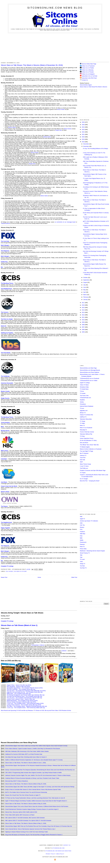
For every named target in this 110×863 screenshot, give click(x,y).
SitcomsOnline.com (58, 848)
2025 (83, 124)
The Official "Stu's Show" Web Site (89, 444)
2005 (83, 332)
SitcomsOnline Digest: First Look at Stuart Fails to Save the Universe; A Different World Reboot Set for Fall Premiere (36, 806)
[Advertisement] (55, 47)
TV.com (82, 408)
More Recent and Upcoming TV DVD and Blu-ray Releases (17, 710)
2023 (83, 129)
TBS (81, 555)
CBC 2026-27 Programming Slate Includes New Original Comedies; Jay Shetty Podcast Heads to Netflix (33, 772)
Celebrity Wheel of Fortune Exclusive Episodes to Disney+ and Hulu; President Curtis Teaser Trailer (32, 778)
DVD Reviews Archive (65, 710)
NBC (81, 538)
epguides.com (84, 410)
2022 (83, 132)
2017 (83, 302)
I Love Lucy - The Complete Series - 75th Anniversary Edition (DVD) (25, 703)
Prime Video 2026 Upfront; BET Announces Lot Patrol (19, 815)
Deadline (82, 400)
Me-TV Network (84, 453)
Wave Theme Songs (85, 464)
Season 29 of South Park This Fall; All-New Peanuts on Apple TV (22, 795)
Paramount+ (83, 542)
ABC (81, 516)
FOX (81, 529)
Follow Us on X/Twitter (88, 68)
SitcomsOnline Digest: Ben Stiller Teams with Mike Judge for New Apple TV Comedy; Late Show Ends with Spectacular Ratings (39, 786)
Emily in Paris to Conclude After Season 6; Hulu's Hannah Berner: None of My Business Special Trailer (33, 789)
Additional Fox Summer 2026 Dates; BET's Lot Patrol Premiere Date (23, 754)
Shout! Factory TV (85, 553)
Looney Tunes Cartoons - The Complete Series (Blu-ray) (22, 705)
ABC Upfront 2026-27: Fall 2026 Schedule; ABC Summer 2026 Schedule (25, 817)
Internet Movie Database (86, 406)
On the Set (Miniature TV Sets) (88, 440)
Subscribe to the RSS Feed (89, 78)
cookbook (63, 650)
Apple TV (82, 518)
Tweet (2, 223)
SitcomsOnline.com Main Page (88, 368)
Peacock (82, 544)
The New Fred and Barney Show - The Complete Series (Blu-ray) (24, 696)
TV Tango (82, 421)
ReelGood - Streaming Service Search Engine (92, 550)
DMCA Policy (60, 853)
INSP (81, 462)
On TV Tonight (84, 478)
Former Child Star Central (87, 432)
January (85, 299)
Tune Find (82, 457)
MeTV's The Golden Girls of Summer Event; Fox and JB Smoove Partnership (26, 792)
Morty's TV (83, 412)
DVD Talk (82, 459)
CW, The (82, 525)
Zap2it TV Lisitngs (85, 382)
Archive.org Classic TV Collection (89, 521)
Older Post (74, 577)
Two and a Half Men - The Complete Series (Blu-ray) (21, 689)
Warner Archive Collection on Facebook (90, 449)
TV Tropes (83, 472)
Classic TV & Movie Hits (86, 414)
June (84, 287)
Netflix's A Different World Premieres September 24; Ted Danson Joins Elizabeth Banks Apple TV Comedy (34, 760)
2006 (83, 329)
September (86, 280)
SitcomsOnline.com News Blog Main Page (58, 850)
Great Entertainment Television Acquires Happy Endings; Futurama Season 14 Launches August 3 (31, 809)
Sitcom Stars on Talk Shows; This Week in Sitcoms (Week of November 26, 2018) (32, 65)
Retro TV (82, 425)
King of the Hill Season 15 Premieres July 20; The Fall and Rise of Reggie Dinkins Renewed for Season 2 (33, 834)
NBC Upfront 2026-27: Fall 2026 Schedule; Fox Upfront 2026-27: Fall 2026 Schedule (28, 820)
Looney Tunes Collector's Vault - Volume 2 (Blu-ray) (21, 699)
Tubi (81, 557)
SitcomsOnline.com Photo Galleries (89, 372)
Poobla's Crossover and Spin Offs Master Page (92, 470)
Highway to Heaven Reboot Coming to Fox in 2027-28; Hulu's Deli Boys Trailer (26, 832)
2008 (83, 324)
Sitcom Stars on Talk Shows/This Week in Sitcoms (93, 86)
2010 (83, 319)
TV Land (82, 559)
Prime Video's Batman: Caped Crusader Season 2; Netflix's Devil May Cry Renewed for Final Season (32, 748)
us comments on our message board (65, 222)
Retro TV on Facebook (86, 427)
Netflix (81, 540)
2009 (83, 322)
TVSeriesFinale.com (85, 397)
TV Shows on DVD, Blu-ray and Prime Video (46, 710)
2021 (83, 134)
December (86, 144)
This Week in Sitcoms (20, 571)
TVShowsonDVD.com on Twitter (88, 380)
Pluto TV (82, 546)
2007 (83, 327)
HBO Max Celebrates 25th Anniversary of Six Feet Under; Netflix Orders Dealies (27, 751)
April (84, 292)
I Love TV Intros (84, 466)
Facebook (7, 223)
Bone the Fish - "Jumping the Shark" (90, 481)
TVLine (82, 391)
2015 (83, 307)
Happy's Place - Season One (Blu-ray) (17, 685)
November (86, 146)
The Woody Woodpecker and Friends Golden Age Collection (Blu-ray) (25, 695)
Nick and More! (84, 442)
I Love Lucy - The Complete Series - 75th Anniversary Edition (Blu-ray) (26, 707)
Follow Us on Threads (88, 72)
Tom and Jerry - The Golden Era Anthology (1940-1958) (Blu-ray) (24, 690)
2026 (83, 122)
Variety (82, 402)
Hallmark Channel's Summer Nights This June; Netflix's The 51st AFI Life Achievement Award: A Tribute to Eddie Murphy (37, 775)
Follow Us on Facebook (88, 66)
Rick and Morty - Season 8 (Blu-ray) (16, 686)
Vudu (81, 561)
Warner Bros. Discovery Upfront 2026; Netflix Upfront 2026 (21, 812)
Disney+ (82, 527)
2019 (83, 139)
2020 (83, 137)
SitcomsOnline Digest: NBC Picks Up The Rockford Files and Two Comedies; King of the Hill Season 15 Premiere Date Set (38, 826)
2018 (83, 141)
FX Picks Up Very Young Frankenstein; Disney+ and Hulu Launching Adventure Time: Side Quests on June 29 (35, 798)
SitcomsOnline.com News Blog (55, 7)
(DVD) (29, 685)
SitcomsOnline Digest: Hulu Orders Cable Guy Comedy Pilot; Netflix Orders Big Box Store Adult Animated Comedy (36, 745)
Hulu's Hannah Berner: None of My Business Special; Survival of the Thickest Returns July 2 (30, 829)
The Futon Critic (84, 395)
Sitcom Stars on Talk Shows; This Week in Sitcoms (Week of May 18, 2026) (25, 803)
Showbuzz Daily (84, 387)
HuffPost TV (83, 417)
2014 (83, 310)
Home (39, 577)
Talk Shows (9, 571)
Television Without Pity (86, 434)
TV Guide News (84, 389)
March (85, 294)
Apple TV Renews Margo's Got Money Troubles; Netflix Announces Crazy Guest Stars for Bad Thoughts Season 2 (36, 800)
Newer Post (4, 577)
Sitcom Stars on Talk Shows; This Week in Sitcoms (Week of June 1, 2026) (25, 762)
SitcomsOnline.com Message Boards (90, 370)
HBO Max (82, 533)
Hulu (81, 536)
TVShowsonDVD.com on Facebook (89, 378)
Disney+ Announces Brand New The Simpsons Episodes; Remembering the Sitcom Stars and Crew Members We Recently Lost (40, 769)
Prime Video (83, 548)
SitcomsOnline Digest (86, 85)
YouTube (82, 566)
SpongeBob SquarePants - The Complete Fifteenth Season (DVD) (25, 688)
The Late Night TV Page (86, 451)
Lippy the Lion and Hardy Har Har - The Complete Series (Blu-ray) (25, 692)
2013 (83, 312)
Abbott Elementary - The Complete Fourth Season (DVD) (22, 700)
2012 (83, 315)
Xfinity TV (82, 563)
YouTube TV (83, 568)
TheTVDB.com (84, 468)
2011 (83, 317)
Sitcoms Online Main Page (88, 64)
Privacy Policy (50, 853)
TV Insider (82, 393)
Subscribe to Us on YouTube (89, 76)
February (86, 297)
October (85, 277)
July (84, 285)
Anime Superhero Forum (86, 438)
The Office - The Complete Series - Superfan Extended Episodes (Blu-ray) (27, 706)
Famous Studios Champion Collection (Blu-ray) (19, 702)
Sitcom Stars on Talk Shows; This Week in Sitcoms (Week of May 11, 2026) (25, 823)
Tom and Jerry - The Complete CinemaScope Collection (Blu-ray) (24, 697)
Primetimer (83, 404)
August (85, 282)
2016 (83, 305)
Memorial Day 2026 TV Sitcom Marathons (16, 781)
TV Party (82, 436)
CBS (81, 523)
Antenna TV (83, 455)
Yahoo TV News (84, 385)
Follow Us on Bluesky (87, 70)
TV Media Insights (85, 447)
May (84, 289)
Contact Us (84, 80)
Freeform (82, 531)
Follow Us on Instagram (88, 74)
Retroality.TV (83, 430)
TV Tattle (82, 423)
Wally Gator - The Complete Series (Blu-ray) (19, 693)
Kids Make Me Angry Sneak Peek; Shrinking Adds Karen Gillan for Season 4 (26, 757)
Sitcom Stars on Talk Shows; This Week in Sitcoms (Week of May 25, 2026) (25, 784)
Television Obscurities (86, 419)
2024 (83, 127)
